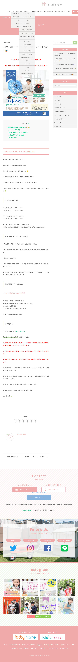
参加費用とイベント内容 (16, 135)
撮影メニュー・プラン (42, 644)
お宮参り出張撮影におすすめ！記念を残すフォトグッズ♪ (65, 54)
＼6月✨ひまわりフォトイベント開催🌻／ (64, 74)
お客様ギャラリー (48, 11)
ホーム (5, 644)
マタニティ (57, 122)
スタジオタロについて (15, 644)
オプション (26, 11)
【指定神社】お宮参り (60, 111)
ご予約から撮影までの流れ (28, 644)
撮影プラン (19, 11)
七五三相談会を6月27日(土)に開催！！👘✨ (65, 64)
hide (28, 123)
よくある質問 (13, 648)
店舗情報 (26, 648)
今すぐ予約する (39, 497)
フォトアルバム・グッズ (36, 11)
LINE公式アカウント (29, 510)
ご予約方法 (12, 137)
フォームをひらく (25, 490)
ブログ (68, 11)
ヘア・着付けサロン (60, 11)
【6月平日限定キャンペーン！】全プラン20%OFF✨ (65, 60)
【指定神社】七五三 (59, 107)
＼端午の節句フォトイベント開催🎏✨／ (18, 127)
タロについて (11, 11)
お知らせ (57, 96)
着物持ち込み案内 (59, 119)
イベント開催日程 (14, 130)
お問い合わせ (34, 648)
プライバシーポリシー (52, 648)
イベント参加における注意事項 (18, 132)
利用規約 (57, 126)
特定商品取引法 (64, 648)
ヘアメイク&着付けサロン (61, 115)
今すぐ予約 (42, 648)
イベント (57, 104)
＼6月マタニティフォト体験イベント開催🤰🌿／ (65, 69)
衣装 (73, 644)
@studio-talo (20, 331)
